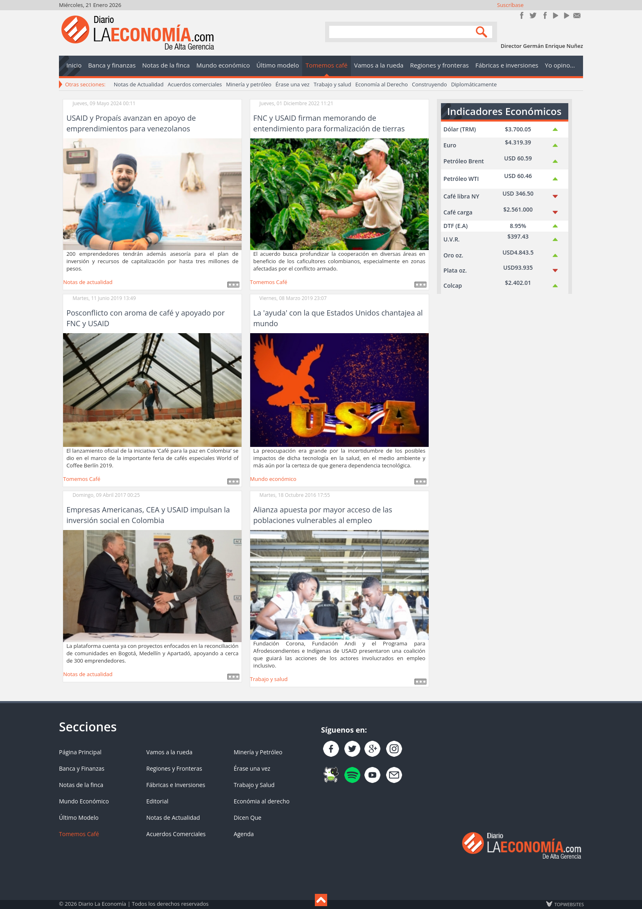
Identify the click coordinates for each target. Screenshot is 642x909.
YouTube (555, 15)
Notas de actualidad (88, 282)
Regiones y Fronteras (174, 768)
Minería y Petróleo (258, 752)
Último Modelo (79, 817)
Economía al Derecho (381, 84)
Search (483, 31)
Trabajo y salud (332, 84)
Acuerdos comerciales (194, 84)
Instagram (544, 15)
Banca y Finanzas (81, 768)
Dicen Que (248, 817)
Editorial (157, 801)
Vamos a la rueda (169, 752)
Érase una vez (293, 84)
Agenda (244, 834)
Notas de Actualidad (139, 84)
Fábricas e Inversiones (175, 785)
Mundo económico (273, 479)
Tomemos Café (268, 282)
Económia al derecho (262, 801)
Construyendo (429, 84)
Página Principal (80, 752)
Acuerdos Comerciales (176, 834)
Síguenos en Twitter (533, 15)
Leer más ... (233, 285)
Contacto (577, 15)
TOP (568, 904)
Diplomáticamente (474, 84)
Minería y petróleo (248, 84)
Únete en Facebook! (522, 15)
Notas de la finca (81, 785)
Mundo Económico (84, 801)
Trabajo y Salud (254, 785)
